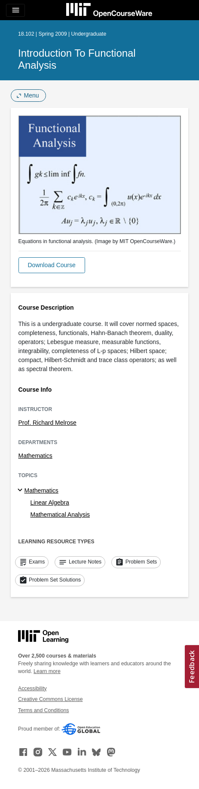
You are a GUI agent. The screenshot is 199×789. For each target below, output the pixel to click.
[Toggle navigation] (15, 10)
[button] (51, 265)
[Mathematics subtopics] (21, 490)
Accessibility (32, 688)
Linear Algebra (50, 502)
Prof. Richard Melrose (47, 422)
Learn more (47, 671)
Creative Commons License (50, 699)
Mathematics (35, 455)
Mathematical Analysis (60, 514)
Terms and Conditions (43, 710)
